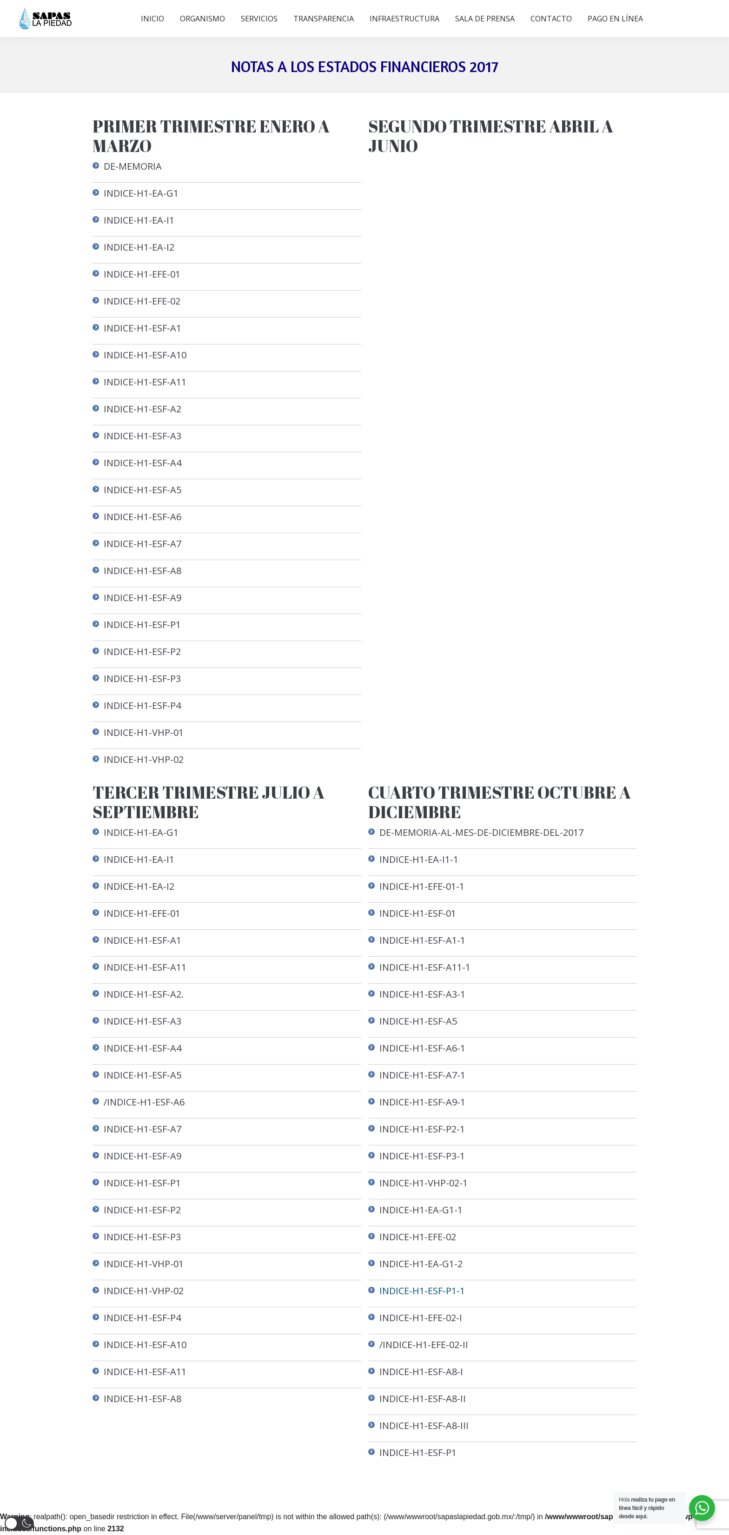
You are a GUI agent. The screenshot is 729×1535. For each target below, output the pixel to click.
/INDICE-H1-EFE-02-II (423, 1344)
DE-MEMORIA (133, 166)
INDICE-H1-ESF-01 (417, 913)
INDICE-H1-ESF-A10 (145, 355)
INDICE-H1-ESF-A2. (144, 994)
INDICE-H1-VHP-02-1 (423, 1183)
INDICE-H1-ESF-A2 (142, 409)
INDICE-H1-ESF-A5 (142, 489)
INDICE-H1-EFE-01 (142, 274)
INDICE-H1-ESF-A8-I (421, 1371)
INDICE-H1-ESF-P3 (142, 678)
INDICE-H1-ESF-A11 (145, 382)
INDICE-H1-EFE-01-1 (421, 886)
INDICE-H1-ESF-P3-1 (422, 1156)
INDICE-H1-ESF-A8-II (422, 1398)
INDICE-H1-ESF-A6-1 (422, 1048)
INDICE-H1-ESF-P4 (142, 705)
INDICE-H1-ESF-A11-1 (425, 967)
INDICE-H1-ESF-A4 (142, 463)
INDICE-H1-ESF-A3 (142, 436)
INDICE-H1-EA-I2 (139, 247)
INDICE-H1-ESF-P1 (142, 624)
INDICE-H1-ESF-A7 (142, 543)
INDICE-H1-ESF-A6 (142, 516)
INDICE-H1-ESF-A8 (142, 570)
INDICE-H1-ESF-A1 (142, 328)
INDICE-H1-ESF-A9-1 (422, 1102)
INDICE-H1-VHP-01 (144, 732)
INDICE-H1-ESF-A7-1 (422, 1075)
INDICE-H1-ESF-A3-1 (422, 994)
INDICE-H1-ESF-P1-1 (422, 1290)
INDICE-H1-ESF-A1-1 (422, 940)
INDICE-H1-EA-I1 (139, 220)
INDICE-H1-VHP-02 (144, 759)
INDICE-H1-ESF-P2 (142, 651)
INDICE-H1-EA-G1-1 (421, 1210)
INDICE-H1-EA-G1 (141, 193)
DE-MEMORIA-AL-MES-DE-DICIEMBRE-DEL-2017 (481, 832)
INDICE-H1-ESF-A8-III (424, 1425)
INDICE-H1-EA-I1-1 (418, 859)
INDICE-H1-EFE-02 (142, 301)
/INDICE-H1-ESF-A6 (144, 1102)
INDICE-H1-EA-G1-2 (421, 1263)
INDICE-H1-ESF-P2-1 (422, 1129)
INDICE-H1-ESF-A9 (142, 597)
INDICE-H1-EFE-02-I (420, 1317)
